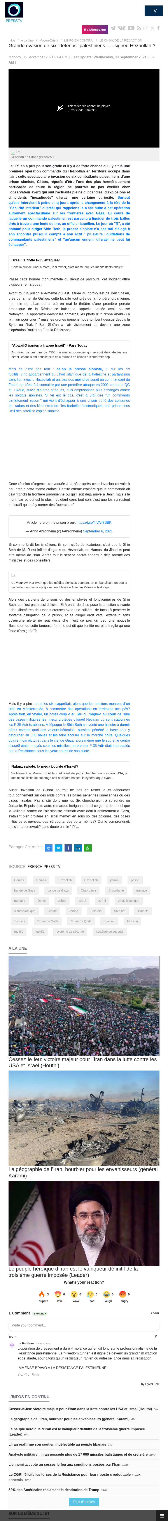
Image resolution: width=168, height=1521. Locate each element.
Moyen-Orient (49, 40)
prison (114, 880)
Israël (82, 900)
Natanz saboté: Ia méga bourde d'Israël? (44, 766)
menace (141, 890)
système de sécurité (70, 931)
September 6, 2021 (98, 531)
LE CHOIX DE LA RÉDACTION (121, 40)
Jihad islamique (128, 900)
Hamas (19, 880)
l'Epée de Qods (47, 921)
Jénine (52, 911)
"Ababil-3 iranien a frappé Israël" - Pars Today (49, 345)
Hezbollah (65, 880)
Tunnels (143, 911)
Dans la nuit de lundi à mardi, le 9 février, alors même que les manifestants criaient (67, 267)
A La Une (27, 40)
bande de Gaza (24, 890)
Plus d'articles (84, 1502)
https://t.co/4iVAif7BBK (94, 522)
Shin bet (96, 911)
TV (153, 11)
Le (13, 576)
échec (41, 900)
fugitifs (18, 931)
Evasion (109, 921)
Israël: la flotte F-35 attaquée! (35, 260)
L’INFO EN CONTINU (79, 40)
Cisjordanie (88, 890)
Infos (12, 40)
